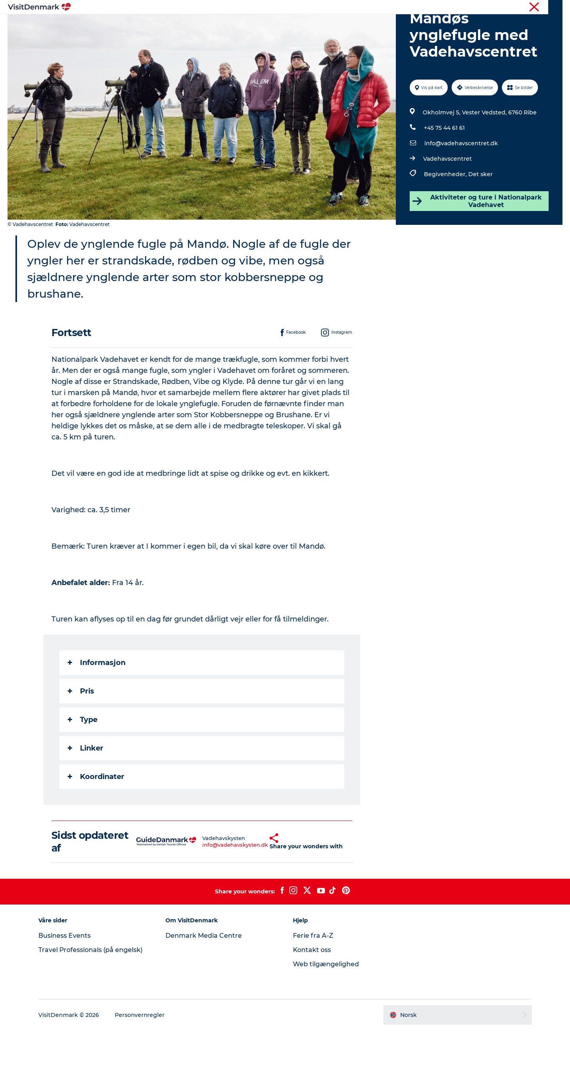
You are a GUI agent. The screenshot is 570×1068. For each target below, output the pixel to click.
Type (82, 757)
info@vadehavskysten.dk (216, 882)
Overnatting (320, 25)
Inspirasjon (190, 25)
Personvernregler (141, 1052)
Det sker (480, 211)
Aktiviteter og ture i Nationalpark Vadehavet (477, 238)
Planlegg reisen (373, 25)
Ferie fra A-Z (313, 973)
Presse (554, 7)
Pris (81, 728)
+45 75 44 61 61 (444, 165)
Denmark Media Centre (204, 973)
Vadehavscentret (447, 196)
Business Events (66, 973)
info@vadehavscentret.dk (461, 180)
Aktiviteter (274, 25)
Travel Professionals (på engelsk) (92, 987)
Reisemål (233, 25)
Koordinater (96, 814)
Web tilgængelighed (326, 1001)
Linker (85, 785)
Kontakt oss (312, 987)
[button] (254, 879)
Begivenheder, (446, 211)
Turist (532, 7)
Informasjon (96, 700)
